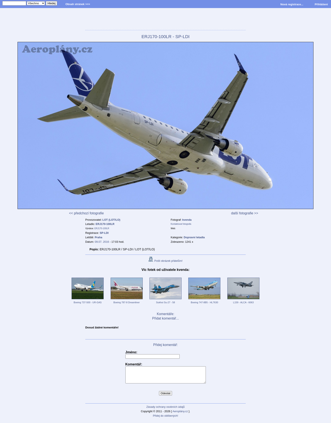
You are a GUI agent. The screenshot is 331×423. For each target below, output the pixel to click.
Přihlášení (321, 4)
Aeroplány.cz (180, 414)
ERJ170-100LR (105, 224)
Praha (98, 237)
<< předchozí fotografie (86, 213)
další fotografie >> (244, 213)
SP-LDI (104, 232)
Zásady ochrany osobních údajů (165, 410)
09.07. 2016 (102, 241)
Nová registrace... (291, 4)
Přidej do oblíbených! (165, 418)
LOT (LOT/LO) (111, 219)
